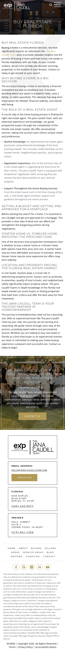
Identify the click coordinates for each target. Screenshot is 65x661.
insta (32, 567)
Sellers (50, 548)
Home (11, 548)
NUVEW (11, 643)
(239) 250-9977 (22, 506)
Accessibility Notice (45, 647)
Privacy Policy (25, 647)
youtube (47, 567)
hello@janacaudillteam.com (29, 470)
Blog (50, 552)
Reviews (17, 556)
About (23, 548)
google (24, 567)
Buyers (36, 548)
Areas (15, 552)
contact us (32, 416)
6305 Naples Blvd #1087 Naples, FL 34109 (22, 498)
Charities (33, 556)
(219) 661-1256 (22, 532)
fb (16, 567)
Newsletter (24, 477)
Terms (12, 647)
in (40, 567)
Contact (49, 556)
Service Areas (33, 552)
